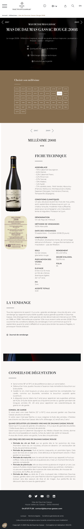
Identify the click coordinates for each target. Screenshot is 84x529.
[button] (73, 6)
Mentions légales (34, 516)
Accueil (4, 15)
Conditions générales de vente (53, 516)
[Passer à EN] (80, 5)
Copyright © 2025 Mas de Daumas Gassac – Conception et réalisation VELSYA (42, 525)
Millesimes (13, 15)
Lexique (23, 516)
